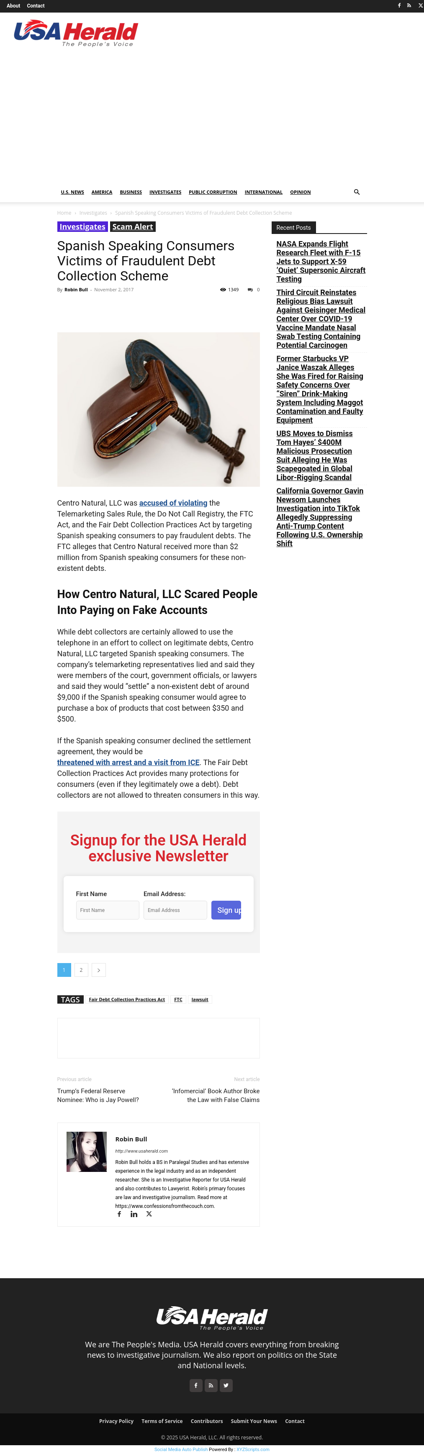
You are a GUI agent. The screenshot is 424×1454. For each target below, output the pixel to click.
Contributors (207, 1421)
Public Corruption (213, 192)
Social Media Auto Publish (181, 1449)
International (264, 192)
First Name (91, 894)
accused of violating (173, 502)
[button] (357, 192)
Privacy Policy (116, 1421)
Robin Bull (76, 289)
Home (64, 212)
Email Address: (164, 894)
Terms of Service (161, 1421)
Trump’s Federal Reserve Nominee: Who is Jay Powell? (98, 1095)
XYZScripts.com (253, 1449)
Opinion (300, 192)
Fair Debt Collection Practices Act (127, 999)
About (13, 6)
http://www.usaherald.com (142, 1151)
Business (131, 192)
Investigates (165, 192)
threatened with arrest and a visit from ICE (128, 762)
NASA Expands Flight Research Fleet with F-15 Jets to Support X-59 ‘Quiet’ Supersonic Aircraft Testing (321, 261)
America (102, 192)
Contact (35, 6)
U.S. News (72, 192)
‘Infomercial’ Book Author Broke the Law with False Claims (216, 1095)
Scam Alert (133, 226)
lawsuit (200, 999)
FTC (178, 999)
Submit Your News (254, 1421)
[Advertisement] (212, 119)
